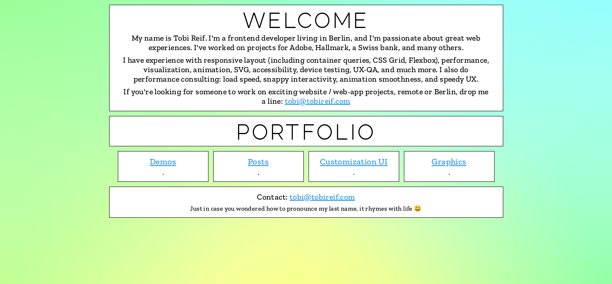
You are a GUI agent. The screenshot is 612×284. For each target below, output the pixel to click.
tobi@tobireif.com (317, 101)
